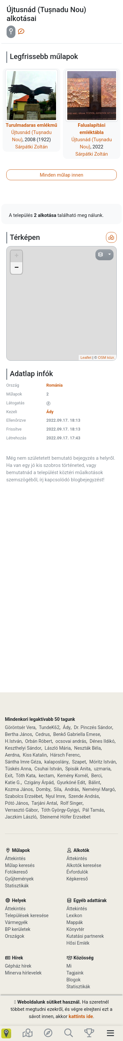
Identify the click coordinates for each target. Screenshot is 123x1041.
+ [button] (16, 256)
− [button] (16, 268)
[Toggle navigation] (112, 1033)
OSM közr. (106, 357)
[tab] (11, 32)
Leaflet (85, 357)
